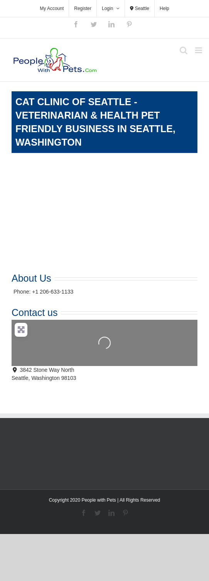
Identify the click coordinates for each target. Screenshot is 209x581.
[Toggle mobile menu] (199, 50)
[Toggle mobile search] (183, 50)
